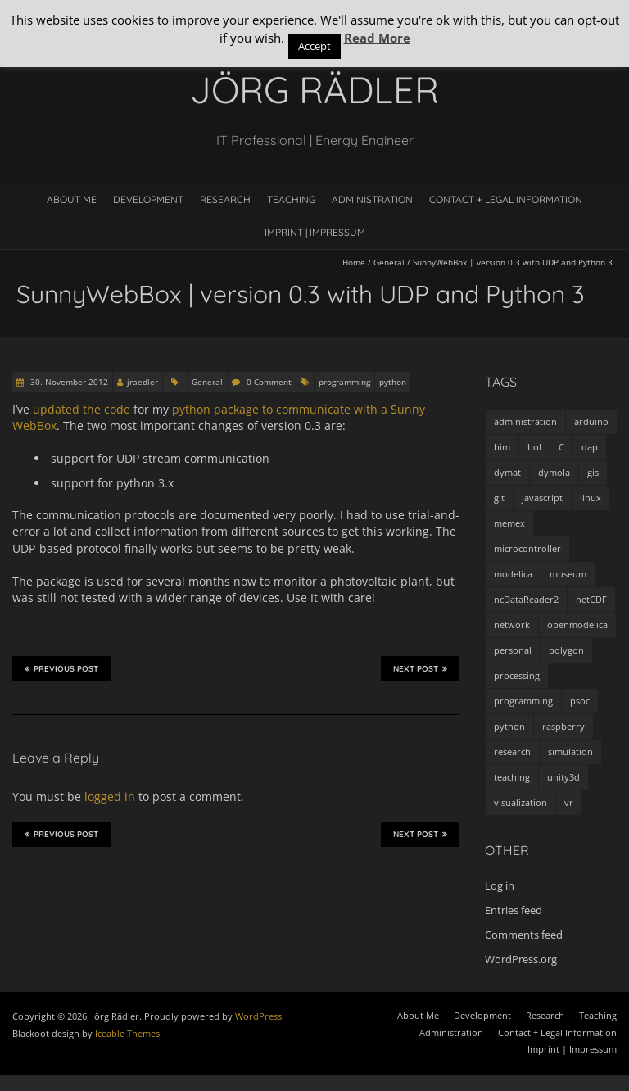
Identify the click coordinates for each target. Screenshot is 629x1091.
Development (148, 199)
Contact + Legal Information (505, 199)
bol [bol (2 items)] (534, 447)
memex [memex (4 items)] (509, 523)
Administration (372, 199)
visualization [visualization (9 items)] (520, 802)
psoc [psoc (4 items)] (580, 701)
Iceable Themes (127, 1033)
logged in (109, 796)
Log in (499, 885)
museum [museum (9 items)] (568, 574)
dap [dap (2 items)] (589, 447)
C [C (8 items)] (561, 447)
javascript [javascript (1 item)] (542, 497)
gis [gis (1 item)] (593, 472)
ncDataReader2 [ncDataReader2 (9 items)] (526, 599)
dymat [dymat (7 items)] (507, 472)
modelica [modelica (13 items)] (513, 574)
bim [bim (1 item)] (502, 447)
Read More (377, 37)
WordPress (258, 1016)
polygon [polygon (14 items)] (566, 650)
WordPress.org (521, 959)
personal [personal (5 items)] (513, 650)
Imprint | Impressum (315, 232)
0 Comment (269, 381)
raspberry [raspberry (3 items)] (563, 726)
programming (344, 381)
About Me (72, 199)
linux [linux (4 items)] (590, 497)
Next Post (420, 668)
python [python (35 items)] (509, 726)
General (389, 262)
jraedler (142, 381)
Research (225, 199)
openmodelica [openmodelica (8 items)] (577, 624)
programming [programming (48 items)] (523, 701)
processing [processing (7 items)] (517, 675)
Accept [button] (314, 45)
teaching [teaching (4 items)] (512, 777)
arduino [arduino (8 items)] (591, 421)
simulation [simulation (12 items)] (570, 751)
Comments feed (524, 934)
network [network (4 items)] (512, 624)
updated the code (81, 409)
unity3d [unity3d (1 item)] (563, 777)
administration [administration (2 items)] (525, 421)
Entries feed (513, 910)
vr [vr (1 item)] (568, 802)
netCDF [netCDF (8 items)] (591, 599)
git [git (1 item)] (499, 497)
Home (353, 262)
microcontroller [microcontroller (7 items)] (527, 548)
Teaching (291, 199)
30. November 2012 (68, 381)
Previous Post (61, 668)
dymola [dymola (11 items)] (554, 472)
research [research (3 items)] (512, 751)
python (392, 381)
